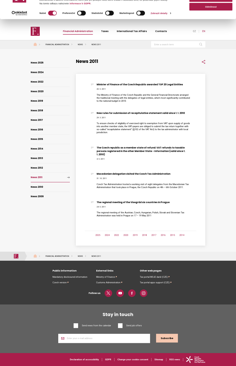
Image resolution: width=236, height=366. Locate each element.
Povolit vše (211, 7)
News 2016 (37, 129)
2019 (135, 235)
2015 (172, 235)
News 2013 (37, 158)
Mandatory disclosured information (70, 277)
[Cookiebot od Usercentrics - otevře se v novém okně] (19, 31)
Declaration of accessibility (84, 359)
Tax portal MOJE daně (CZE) (154, 277)
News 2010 (37, 186)
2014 (181, 235)
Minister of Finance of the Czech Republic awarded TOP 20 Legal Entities (140, 84)
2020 (125, 235)
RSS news (174, 359)
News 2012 (37, 167)
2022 (116, 235)
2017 (153, 235)
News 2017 (37, 120)
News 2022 (37, 81)
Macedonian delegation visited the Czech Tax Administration (133, 173)
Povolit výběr (211, 16)
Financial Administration (57, 44)
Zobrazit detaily (159, 31)
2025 (97, 235)
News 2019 (37, 100)
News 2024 (37, 72)
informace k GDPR (79, 21)
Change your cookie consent (132, 359)
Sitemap (158, 359)
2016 (163, 235)
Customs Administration (108, 282)
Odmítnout (211, 25)
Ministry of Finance (105, 277)
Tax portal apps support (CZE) (155, 282)
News (80, 44)
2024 (107, 235)
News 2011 (36, 177)
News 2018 (37, 110)
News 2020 (37, 91)
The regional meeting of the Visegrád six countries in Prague (133, 202)
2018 (144, 235)
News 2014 (37, 148)
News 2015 (37, 139)
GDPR (108, 359)
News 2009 (37, 196)
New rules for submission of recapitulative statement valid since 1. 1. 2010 (141, 113)
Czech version (60, 282)
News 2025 (37, 62)
